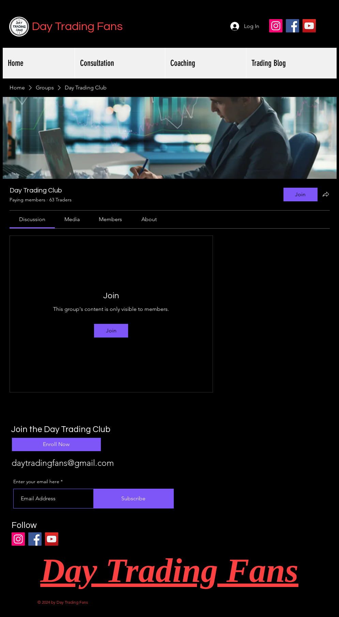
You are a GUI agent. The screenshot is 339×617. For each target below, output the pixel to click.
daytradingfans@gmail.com (63, 463)
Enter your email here (36, 481)
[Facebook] (292, 25)
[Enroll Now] (56, 444)
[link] (32, 219)
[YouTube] (309, 25)
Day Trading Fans (77, 26)
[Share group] (326, 194)
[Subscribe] (133, 498)
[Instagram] (275, 25)
